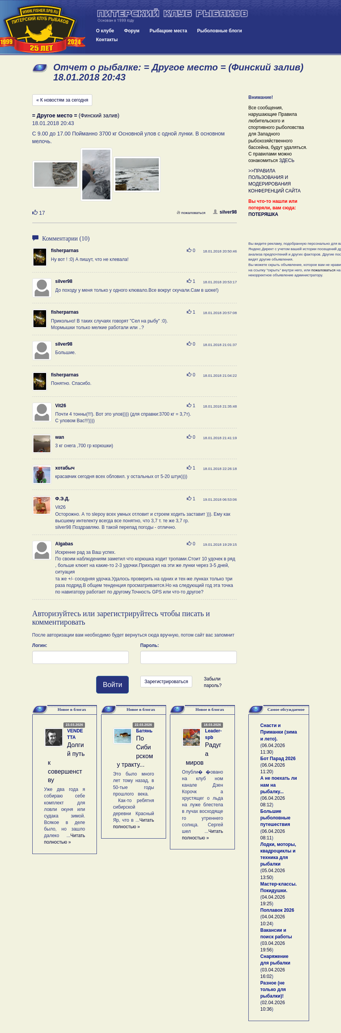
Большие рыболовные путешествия (275, 818)
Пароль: (149, 645)
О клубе (105, 30)
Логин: (39, 645)
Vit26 (60, 405)
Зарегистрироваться (166, 681)
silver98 (225, 212)
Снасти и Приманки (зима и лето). (278, 732)
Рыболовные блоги (219, 30)
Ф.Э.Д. (62, 498)
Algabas (64, 544)
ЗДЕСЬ (286, 160)
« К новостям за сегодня (62, 100)
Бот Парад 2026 (278, 758)
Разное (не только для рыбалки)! (273, 989)
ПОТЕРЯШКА (263, 214)
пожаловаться (191, 213)
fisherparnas (65, 250)
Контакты (107, 39)
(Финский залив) (76, 115)
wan (59, 437)
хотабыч (65, 468)
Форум (132, 30)
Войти (112, 685)
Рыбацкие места (168, 30)
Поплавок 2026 (277, 910)
